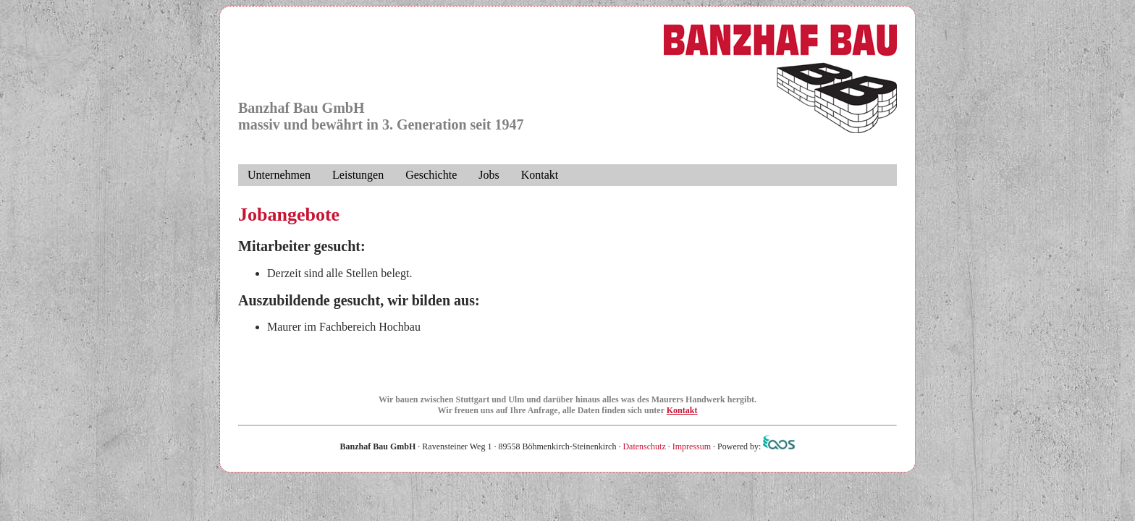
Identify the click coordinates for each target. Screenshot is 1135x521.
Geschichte (431, 175)
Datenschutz (644, 446)
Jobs (488, 175)
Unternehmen (279, 175)
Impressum (691, 446)
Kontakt (540, 175)
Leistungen (358, 175)
